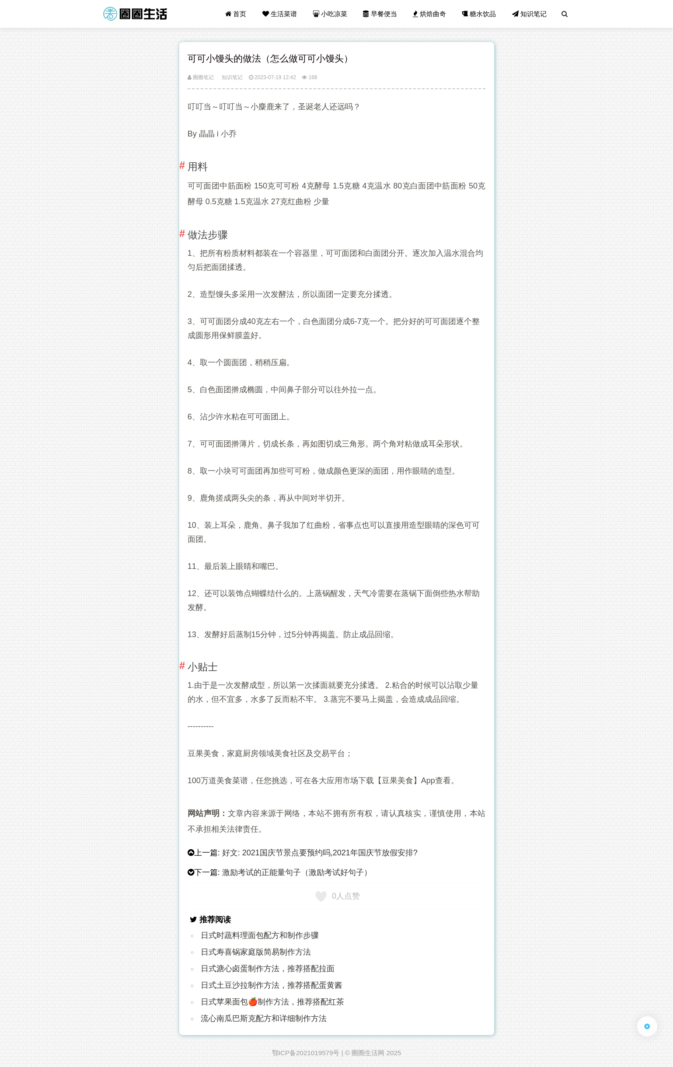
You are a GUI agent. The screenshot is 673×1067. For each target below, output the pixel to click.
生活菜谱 (279, 13)
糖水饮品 (479, 13)
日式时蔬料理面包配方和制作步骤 (260, 935)
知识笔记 (529, 13)
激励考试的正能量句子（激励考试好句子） (297, 872)
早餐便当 (380, 13)
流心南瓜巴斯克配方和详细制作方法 (264, 1018)
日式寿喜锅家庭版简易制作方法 (256, 952)
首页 (235, 13)
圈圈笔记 (201, 77)
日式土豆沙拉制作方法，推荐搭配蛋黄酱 (271, 985)
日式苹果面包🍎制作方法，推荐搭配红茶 (272, 1001)
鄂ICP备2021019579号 (306, 1053)
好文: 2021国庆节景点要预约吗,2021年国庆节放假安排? (320, 852)
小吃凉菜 (330, 13)
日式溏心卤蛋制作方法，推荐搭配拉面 (268, 968)
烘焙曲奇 (429, 13)
